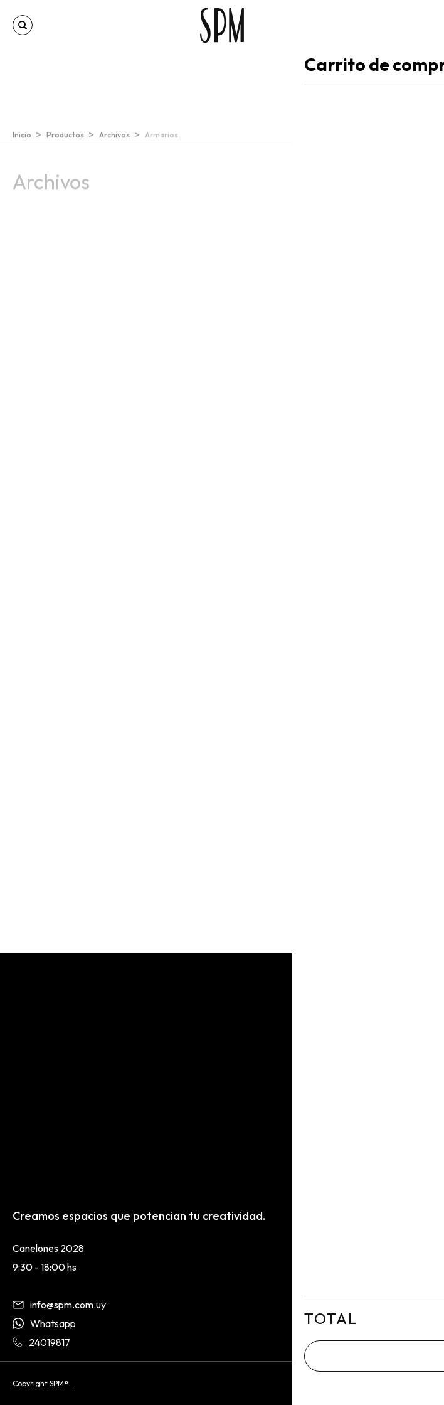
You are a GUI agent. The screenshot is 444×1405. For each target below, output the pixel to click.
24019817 (41, 1342)
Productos (65, 139)
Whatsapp (44, 1323)
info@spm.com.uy (59, 1304)
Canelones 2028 (48, 1248)
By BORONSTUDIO (399, 1383)
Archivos (114, 139)
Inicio (22, 139)
